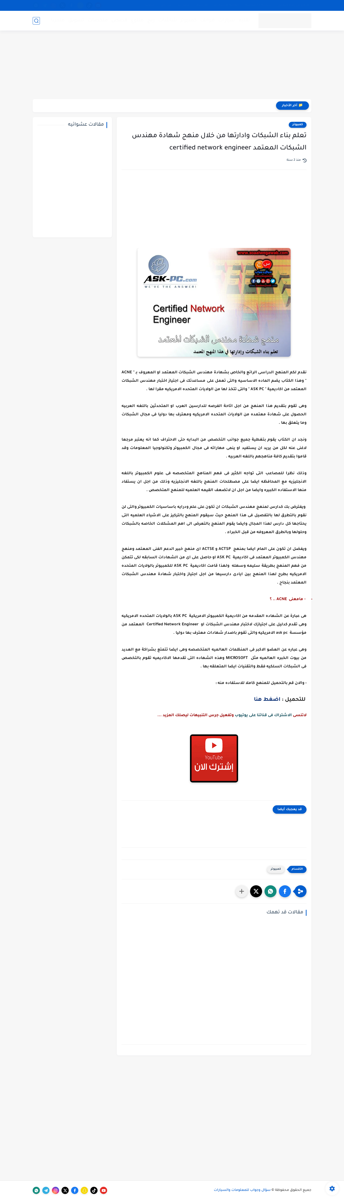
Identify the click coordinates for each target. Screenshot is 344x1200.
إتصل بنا (183, 5)
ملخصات (98, 20)
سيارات (226, 20)
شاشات (167, 20)
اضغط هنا (267, 700)
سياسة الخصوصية (258, 5)
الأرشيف (202, 5)
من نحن (166, 5)
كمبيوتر (188, 20)
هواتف (207, 20)
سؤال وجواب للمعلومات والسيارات (242, 1190)
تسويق (76, 20)
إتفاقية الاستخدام (226, 5)
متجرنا (58, 20)
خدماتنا (150, 5)
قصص (119, 20)
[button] (285, 891)
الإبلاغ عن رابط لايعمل (293, 5)
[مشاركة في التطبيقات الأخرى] (242, 891)
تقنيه (244, 20)
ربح (151, 20)
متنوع (137, 20)
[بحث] (36, 21)
